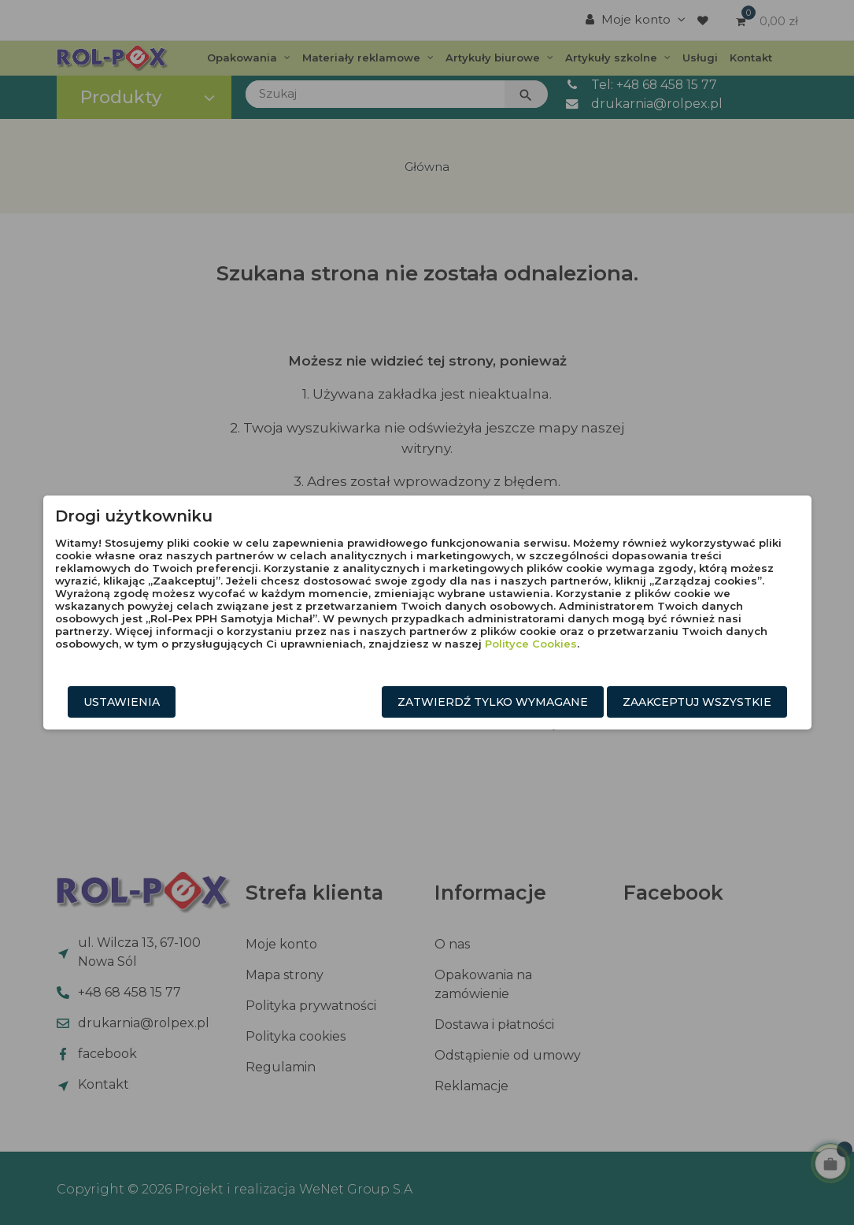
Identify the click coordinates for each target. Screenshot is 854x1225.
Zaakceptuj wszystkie (697, 702)
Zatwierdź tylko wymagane (492, 702)
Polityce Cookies (531, 643)
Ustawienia (121, 702)
